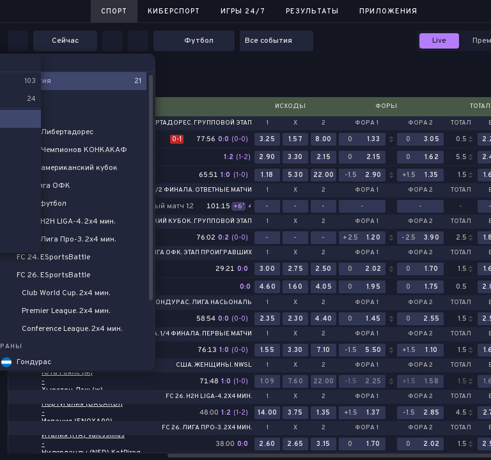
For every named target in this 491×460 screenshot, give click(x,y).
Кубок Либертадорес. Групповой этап (182, 123)
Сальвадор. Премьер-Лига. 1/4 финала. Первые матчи (156, 334)
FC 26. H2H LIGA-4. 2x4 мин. (209, 397)
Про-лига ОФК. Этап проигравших (191, 253)
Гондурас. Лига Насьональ (202, 303)
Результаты (312, 11)
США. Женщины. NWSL (214, 365)
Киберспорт (174, 11)
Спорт (114, 11)
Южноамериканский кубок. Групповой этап (171, 222)
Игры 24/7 (243, 11)
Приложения (388, 11)
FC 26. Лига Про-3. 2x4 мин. (207, 428)
